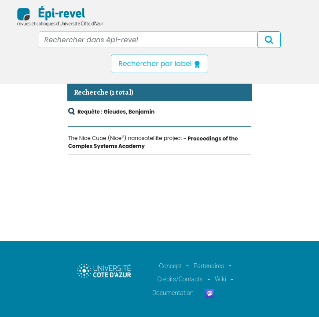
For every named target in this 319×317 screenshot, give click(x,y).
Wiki (220, 279)
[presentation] (122, 137)
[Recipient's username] (160, 39)
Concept (170, 265)
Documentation (173, 292)
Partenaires (209, 265)
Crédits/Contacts (179, 279)
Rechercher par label (159, 64)
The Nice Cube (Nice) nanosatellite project (125, 138)
